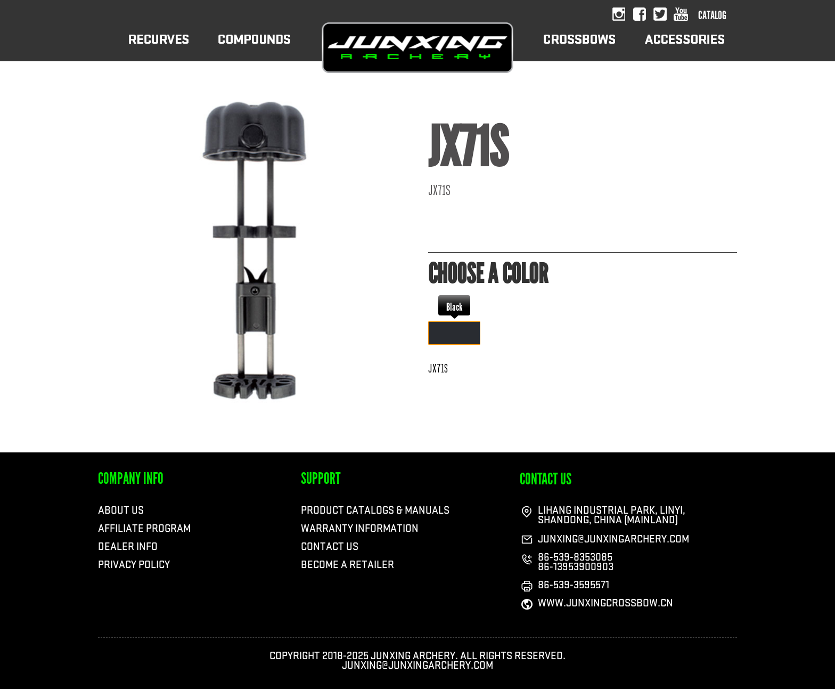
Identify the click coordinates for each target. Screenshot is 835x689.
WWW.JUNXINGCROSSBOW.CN (605, 603)
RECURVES (159, 47)
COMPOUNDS (254, 47)
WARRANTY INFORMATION (360, 528)
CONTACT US (329, 547)
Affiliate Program (144, 528)
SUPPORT (320, 478)
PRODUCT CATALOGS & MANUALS (375, 510)
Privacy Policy (134, 565)
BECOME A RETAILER (347, 565)
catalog (712, 15)
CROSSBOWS (579, 47)
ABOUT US (121, 510)
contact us (545, 479)
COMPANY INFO (130, 478)
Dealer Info (128, 547)
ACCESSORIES (684, 47)
